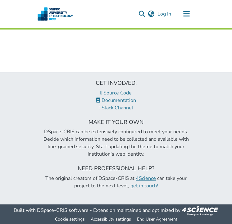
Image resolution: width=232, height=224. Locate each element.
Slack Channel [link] (116, 107)
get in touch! (144, 185)
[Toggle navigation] (186, 14)
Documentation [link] (116, 100)
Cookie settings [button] (70, 219)
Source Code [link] (116, 92)
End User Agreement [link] (157, 219)
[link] (200, 210)
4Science (146, 178)
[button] (55, 14)
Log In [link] (164, 14)
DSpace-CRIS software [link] (63, 210)
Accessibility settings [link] (111, 219)
